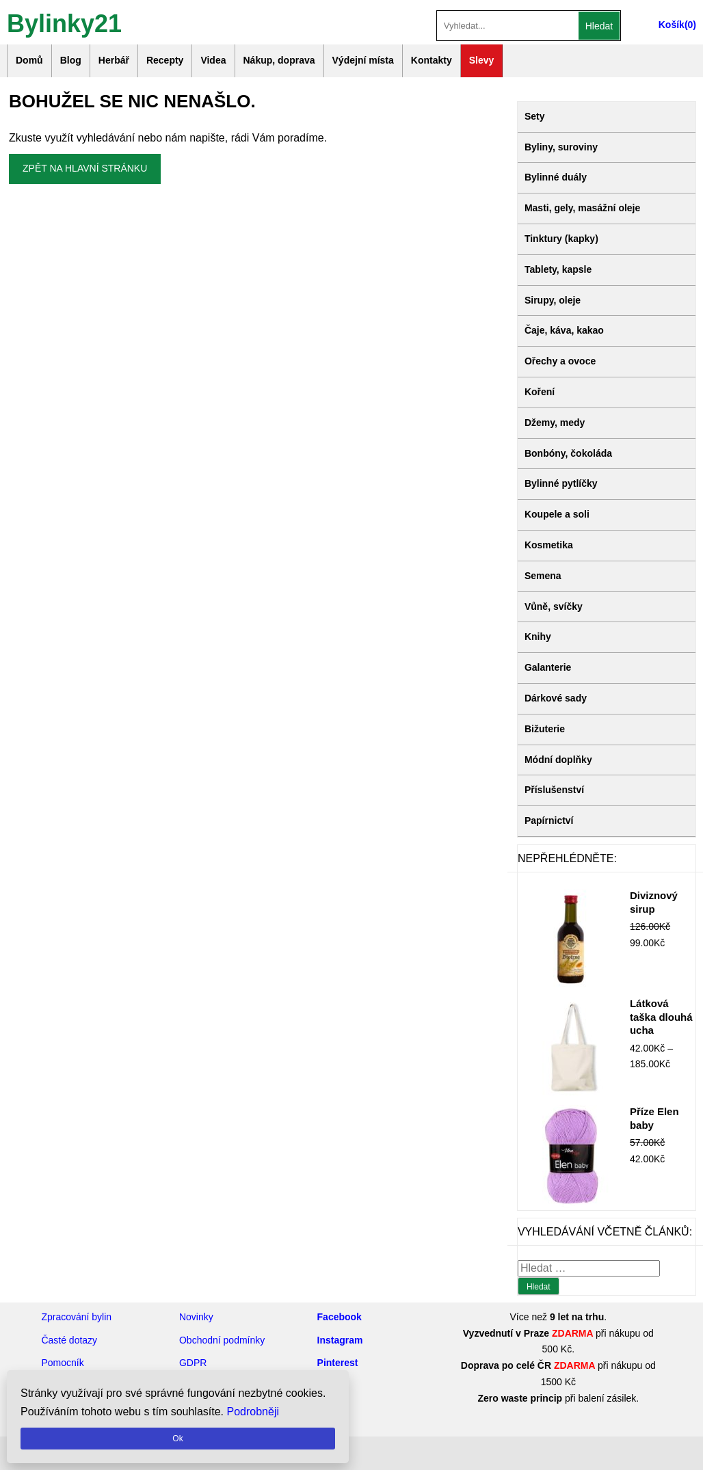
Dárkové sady (556, 698)
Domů (29, 60)
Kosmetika (549, 544)
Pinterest (337, 1362)
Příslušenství (554, 789)
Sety (535, 116)
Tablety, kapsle (558, 269)
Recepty (164, 60)
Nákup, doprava (279, 60)
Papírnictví (549, 820)
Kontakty (431, 60)
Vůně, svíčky (554, 606)
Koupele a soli (557, 514)
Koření (540, 391)
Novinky (196, 1316)
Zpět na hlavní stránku (85, 168)
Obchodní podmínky (222, 1340)
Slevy (481, 60)
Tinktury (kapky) (561, 238)
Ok (177, 1438)
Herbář (113, 60)
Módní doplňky (558, 759)
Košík (672, 24)
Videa (213, 60)
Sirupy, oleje (553, 300)
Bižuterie (545, 728)
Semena (543, 575)
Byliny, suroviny (561, 147)
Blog (70, 60)
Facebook (339, 1316)
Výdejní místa (363, 60)
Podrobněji (253, 1411)
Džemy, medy (555, 422)
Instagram (340, 1340)
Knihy (538, 636)
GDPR (193, 1362)
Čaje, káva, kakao (564, 330)
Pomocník (62, 1362)
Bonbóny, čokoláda (568, 453)
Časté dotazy (69, 1340)
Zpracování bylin (76, 1316)
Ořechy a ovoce (560, 361)
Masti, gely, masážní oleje (582, 207)
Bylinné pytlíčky (561, 483)
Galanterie (548, 667)
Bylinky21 (64, 22)
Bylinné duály (556, 177)
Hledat (599, 26)
